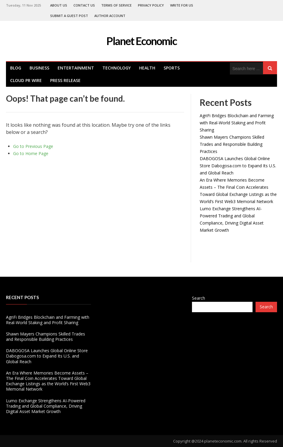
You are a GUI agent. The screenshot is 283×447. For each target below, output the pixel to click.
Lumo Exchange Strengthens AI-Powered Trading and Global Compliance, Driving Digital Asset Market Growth (45, 406)
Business (39, 68)
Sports (172, 68)
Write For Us (181, 5)
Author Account (109, 15)
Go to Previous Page (33, 146)
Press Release (65, 80)
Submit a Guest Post (69, 15)
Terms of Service (116, 5)
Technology (116, 68)
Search (198, 298)
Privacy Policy (151, 5)
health (147, 68)
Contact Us (84, 5)
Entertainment (76, 68)
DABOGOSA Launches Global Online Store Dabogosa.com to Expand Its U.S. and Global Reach (238, 166)
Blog (15, 68)
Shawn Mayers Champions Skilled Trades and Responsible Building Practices (232, 144)
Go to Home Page (30, 153)
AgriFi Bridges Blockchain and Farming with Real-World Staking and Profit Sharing (237, 123)
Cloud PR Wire (26, 80)
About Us (58, 5)
